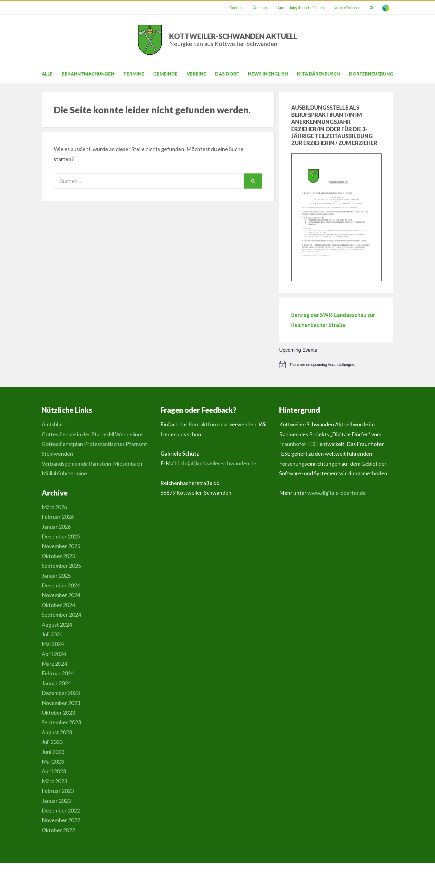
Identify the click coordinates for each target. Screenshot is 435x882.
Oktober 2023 (58, 712)
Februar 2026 (58, 516)
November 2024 (61, 595)
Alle (47, 73)
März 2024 (54, 663)
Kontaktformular (208, 424)
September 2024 (61, 614)
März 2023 (54, 781)
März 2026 (54, 507)
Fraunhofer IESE (298, 444)
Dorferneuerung (371, 73)
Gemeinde (165, 73)
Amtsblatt (53, 424)
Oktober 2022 (58, 830)
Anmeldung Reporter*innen (300, 7)
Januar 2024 (56, 683)
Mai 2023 (53, 761)
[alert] (336, 364)
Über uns (259, 7)
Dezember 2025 (61, 536)
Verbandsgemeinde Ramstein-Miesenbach (92, 463)
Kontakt (235, 7)
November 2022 (61, 820)
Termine (133, 73)
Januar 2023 (56, 800)
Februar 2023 (58, 790)
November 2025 (61, 546)
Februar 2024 (58, 673)
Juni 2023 (53, 751)
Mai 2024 (53, 644)
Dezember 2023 (61, 693)
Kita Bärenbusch (318, 73)
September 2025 (61, 565)
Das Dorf (227, 73)
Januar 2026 (56, 526)
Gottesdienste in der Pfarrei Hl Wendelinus (92, 434)
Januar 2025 (56, 575)
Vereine (196, 73)
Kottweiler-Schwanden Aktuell (233, 39)
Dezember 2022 (61, 810)
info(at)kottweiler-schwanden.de (217, 463)
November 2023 (61, 702)
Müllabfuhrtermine (64, 473)
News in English (268, 73)
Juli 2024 (52, 634)
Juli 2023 (52, 741)
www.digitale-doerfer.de (337, 492)
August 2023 (57, 732)
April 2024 (54, 654)
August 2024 (57, 624)
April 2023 (54, 771)
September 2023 (61, 722)
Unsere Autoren (346, 7)
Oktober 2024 (58, 605)
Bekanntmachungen (88, 73)
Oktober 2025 (58, 556)
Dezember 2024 (61, 585)
